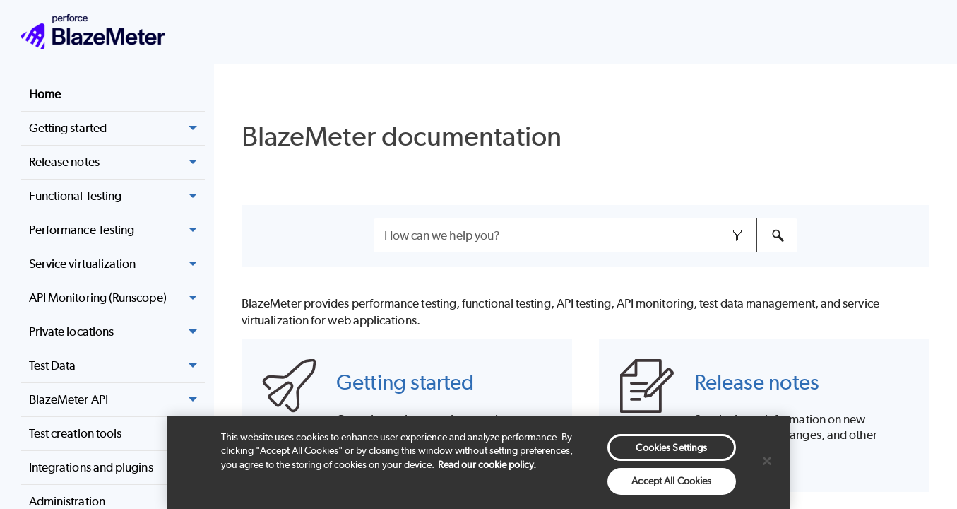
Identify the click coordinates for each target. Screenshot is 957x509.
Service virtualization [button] (117, 264)
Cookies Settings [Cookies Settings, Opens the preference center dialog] (671, 447)
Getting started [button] (117, 128)
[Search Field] (585, 235)
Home (45, 94)
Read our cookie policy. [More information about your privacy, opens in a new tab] (487, 464)
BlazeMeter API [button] (117, 399)
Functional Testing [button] (117, 196)
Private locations (117, 332)
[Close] (767, 460)
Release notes (117, 162)
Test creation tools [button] (117, 433)
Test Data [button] (117, 365)
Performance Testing (117, 230)
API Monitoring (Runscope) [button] (117, 298)
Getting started (405, 381)
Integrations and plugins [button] (117, 467)
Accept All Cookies (671, 480)
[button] (193, 162)
